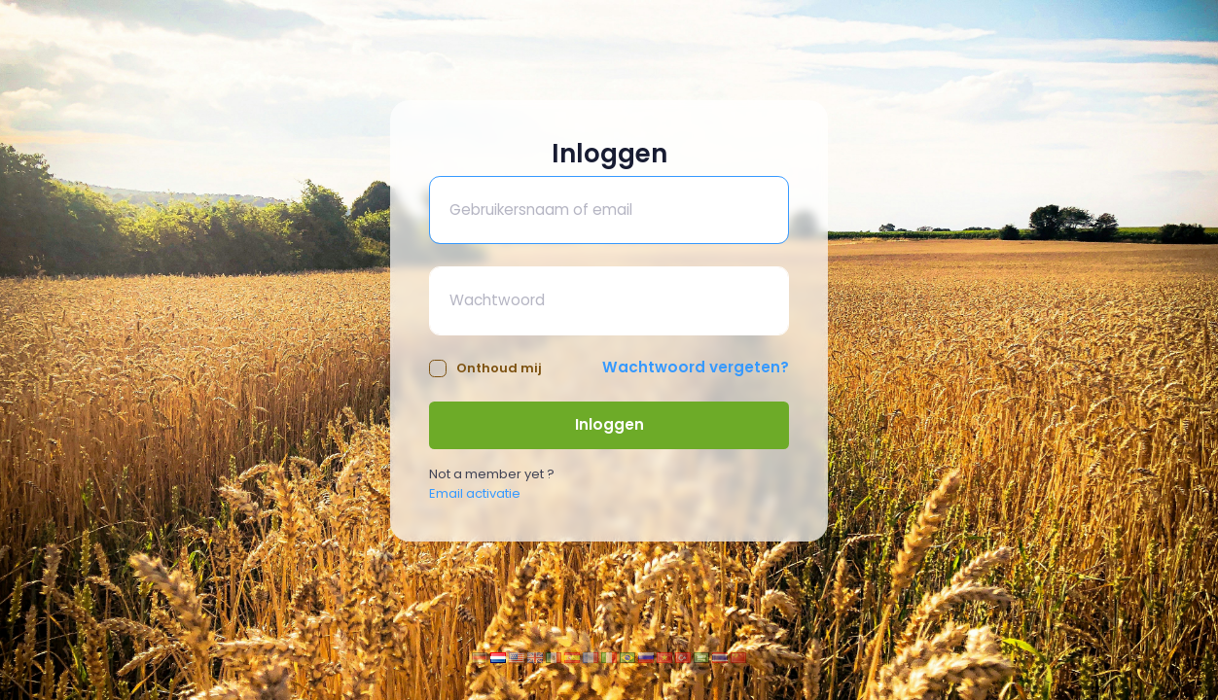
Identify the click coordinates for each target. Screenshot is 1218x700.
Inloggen (609, 424)
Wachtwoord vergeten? (695, 367)
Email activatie (474, 493)
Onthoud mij (485, 368)
